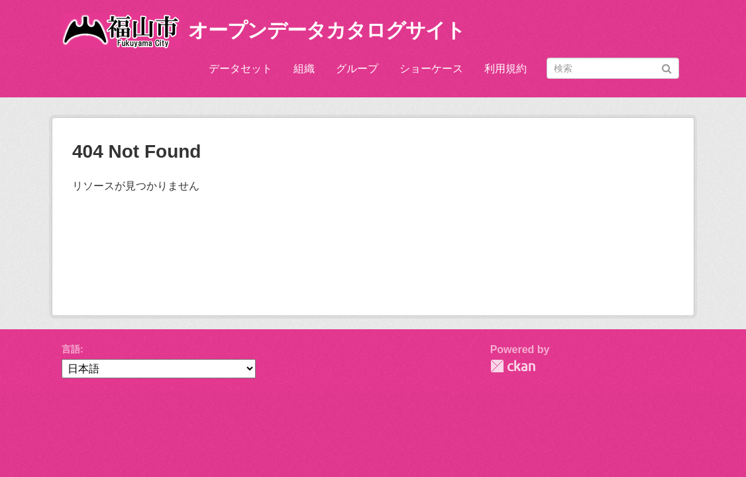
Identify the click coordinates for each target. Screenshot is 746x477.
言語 (71, 349)
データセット (240, 68)
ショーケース (431, 68)
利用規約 (505, 68)
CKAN (512, 366)
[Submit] (666, 67)
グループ (357, 68)
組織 (304, 68)
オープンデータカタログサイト (326, 30)
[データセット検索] (613, 68)
